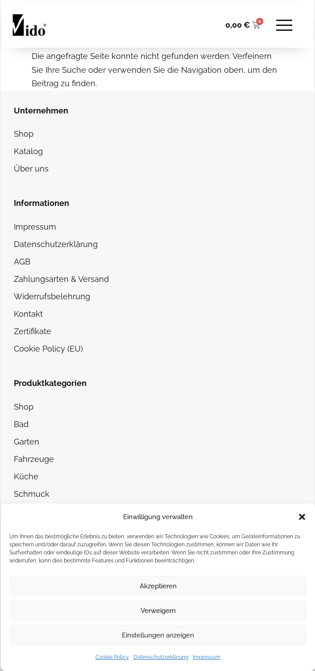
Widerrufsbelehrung (52, 296)
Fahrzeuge (34, 459)
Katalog (28, 151)
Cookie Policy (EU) (48, 348)
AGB (22, 261)
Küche (26, 476)
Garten (26, 441)
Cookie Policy (112, 657)
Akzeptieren (158, 586)
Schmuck (32, 494)
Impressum (206, 657)
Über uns (31, 168)
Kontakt (28, 314)
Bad (21, 424)
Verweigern (158, 611)
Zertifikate (32, 331)
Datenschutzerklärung (160, 657)
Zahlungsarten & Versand (61, 279)
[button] (302, 516)
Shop (23, 133)
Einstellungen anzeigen (158, 635)
